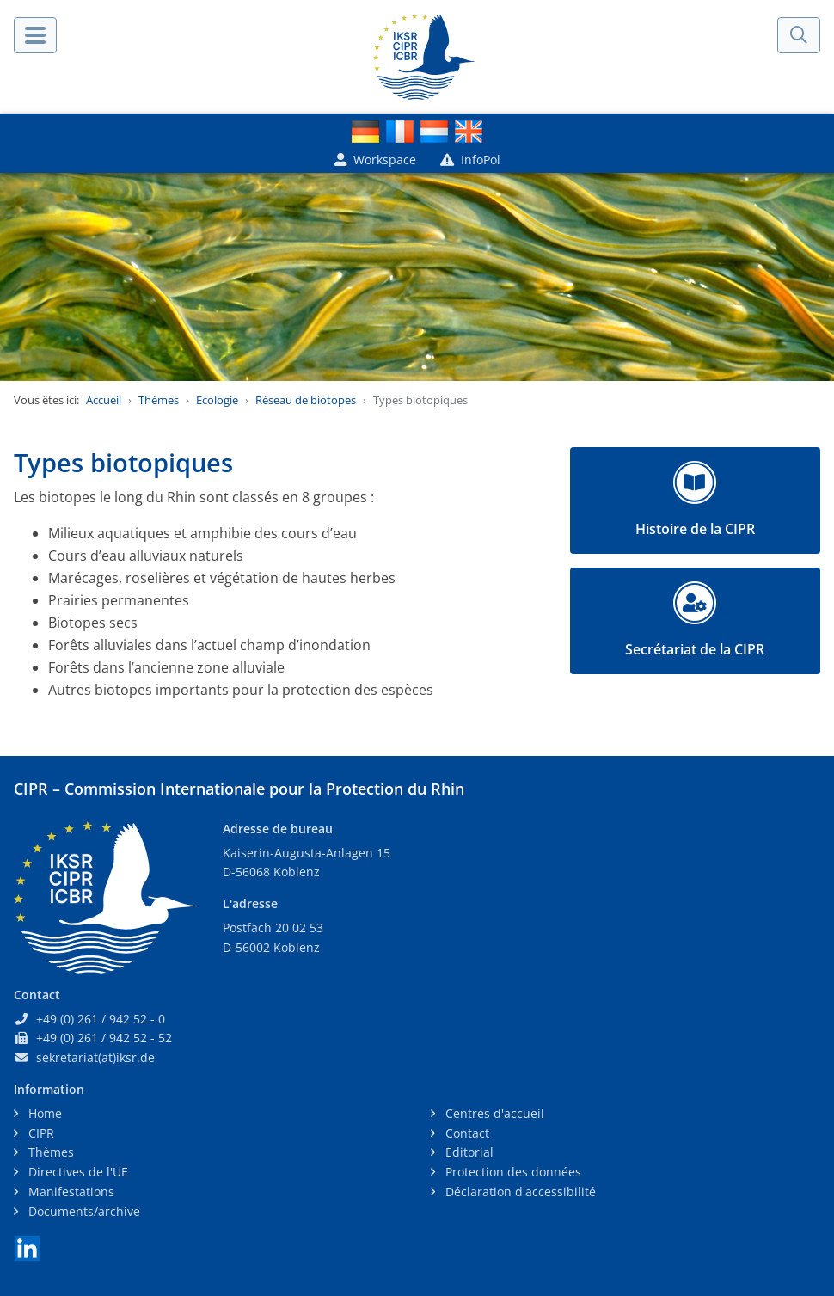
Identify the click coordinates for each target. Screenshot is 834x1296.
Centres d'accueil (493, 1113)
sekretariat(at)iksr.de (95, 1057)
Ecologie (217, 400)
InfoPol (470, 159)
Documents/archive (82, 1211)
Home (43, 1113)
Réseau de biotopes (305, 400)
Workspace (375, 159)
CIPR (39, 1133)
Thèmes (158, 400)
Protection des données (511, 1172)
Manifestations (69, 1191)
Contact (465, 1133)
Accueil (103, 400)
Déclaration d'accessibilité (519, 1191)
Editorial (468, 1152)
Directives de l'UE (76, 1172)
